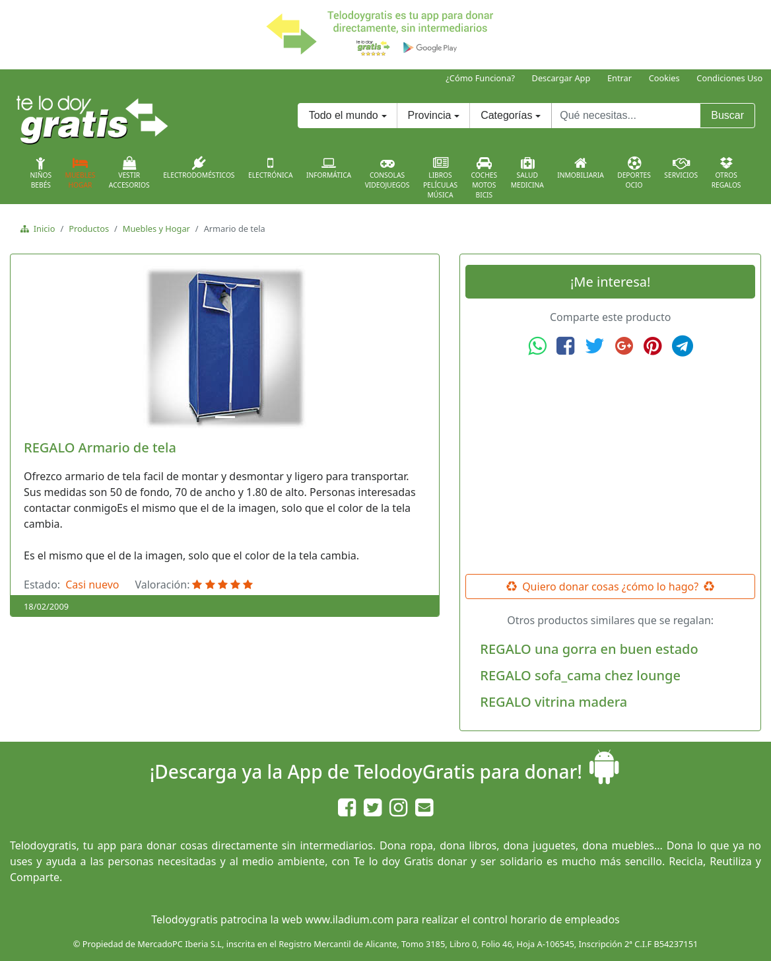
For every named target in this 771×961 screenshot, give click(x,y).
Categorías (506, 115)
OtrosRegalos (726, 173)
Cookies (664, 78)
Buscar (727, 115)
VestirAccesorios (129, 173)
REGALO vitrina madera (553, 702)
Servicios (681, 168)
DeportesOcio (634, 173)
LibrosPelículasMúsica (440, 178)
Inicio (42, 228)
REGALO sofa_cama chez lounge (580, 675)
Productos (89, 228)
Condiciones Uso (729, 78)
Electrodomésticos (198, 168)
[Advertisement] (610, 465)
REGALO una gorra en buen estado (589, 649)
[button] (47, 347)
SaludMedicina (527, 173)
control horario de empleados (546, 919)
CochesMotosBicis (484, 178)
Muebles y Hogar (156, 228)
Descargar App (561, 78)
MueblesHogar (80, 173)
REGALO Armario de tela (100, 447)
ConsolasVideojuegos (387, 173)
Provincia (430, 115)
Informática (328, 168)
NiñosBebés (40, 173)
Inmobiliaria (580, 168)
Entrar (619, 78)
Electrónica (270, 168)
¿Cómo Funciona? (480, 78)
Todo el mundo (343, 115)
